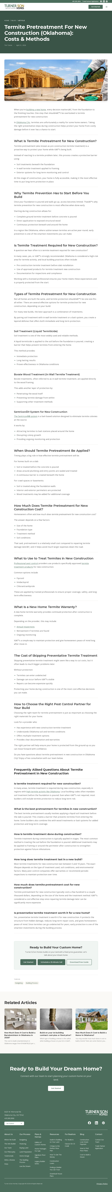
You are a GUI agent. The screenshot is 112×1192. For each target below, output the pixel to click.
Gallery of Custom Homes (40, 1143)
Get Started (95, 7)
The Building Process (23, 1161)
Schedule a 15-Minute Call (51, 962)
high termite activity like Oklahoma (43, 791)
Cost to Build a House (85, 1156)
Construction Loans (54, 1162)
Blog (13, 20)
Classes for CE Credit (70, 1145)
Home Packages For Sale (40, 1150)
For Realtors (69, 1140)
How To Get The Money (56, 1156)
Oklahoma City (23, 122)
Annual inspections (26, 626)
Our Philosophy (9, 1152)
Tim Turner (8, 45)
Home (6, 20)
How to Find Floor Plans (84, 1149)
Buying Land (23, 1148)
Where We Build (10, 1140)
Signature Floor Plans (40, 1156)
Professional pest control (26, 563)
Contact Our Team (99, 1141)
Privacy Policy (102, 1184)
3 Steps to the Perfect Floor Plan (55, 1148)
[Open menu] (106, 7)
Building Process (32, 983)
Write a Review (9, 1160)
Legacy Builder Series (40, 1162)
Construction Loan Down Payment (84, 1142)
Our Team (8, 1148)
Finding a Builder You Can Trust (55, 1168)
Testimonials (8, 1156)
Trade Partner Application (90, 1)
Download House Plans (56, 1175)
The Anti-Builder (10, 1144)
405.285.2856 (76, 1)
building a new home (36, 109)
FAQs (6, 1164)
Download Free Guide (79, 962)
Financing (22, 1144)
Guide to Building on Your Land (56, 1141)
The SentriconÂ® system (25, 416)
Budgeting (19, 983)
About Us (8, 1134)
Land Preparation (25, 1152)
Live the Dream (24, 1166)
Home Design (24, 1156)
